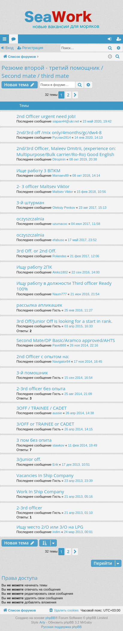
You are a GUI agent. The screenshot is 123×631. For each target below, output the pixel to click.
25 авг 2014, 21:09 (78, 394)
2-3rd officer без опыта (40, 388)
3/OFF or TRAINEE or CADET (45, 424)
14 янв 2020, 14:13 (89, 137)
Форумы (14, 40)
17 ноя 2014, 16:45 (88, 361)
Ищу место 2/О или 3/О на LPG (49, 527)
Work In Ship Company (40, 491)
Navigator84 (61, 361)
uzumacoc (59, 224)
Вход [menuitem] (111, 40)
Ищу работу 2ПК (34, 267)
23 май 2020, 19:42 (97, 121)
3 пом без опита (33, 440)
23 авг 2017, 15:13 (92, 207)
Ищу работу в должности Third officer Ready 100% (64, 286)
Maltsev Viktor (62, 191)
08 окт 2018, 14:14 (86, 175)
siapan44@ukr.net (65, 121)
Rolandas (59, 256)
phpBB (50, 618)
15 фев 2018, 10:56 (91, 191)
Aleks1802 (60, 272)
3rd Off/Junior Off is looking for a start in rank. (64, 321)
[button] (75, 95)
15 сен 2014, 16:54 (78, 377)
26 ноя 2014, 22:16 (84, 345)
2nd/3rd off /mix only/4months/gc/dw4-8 (59, 132)
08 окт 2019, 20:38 (83, 159)
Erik (55, 464)
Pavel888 (59, 345)
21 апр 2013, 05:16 (78, 496)
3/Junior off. (28, 459)
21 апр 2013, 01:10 (78, 513)
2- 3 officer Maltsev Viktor (42, 186)
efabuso (58, 240)
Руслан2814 (61, 137)
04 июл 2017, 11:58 (85, 224)
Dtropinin (59, 159)
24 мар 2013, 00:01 (78, 532)
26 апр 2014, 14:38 (80, 413)
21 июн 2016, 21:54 (84, 294)
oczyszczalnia (30, 219)
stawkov (58, 445)
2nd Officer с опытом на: (42, 356)
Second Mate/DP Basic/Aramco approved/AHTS (65, 340)
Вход (9, 48)
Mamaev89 (60, 175)
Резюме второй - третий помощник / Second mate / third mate (52, 72)
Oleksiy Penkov (63, 207)
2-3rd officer (29, 508)
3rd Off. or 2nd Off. (36, 251)
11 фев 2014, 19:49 (82, 445)
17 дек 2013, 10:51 (76, 464)
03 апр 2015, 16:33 (78, 326)
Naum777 (59, 294)
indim (56, 532)
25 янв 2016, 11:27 (78, 310)
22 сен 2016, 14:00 (86, 272)
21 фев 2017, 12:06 (84, 256)
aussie (57, 413)
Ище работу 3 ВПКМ (38, 170)
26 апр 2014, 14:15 (78, 429)
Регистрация (32, 48)
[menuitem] (117, 56)
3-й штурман (30, 202)
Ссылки (5, 40)
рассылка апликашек (39, 305)
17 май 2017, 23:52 (82, 240)
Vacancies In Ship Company (45, 475)
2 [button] (68, 95)
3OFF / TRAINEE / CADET (41, 408)
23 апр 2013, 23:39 (78, 480)
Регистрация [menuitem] (119, 40)
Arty (42, 622)
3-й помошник (32, 373)
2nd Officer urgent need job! (45, 116)
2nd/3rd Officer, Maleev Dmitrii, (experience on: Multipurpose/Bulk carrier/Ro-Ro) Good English (66, 151)
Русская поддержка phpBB (61, 627)
